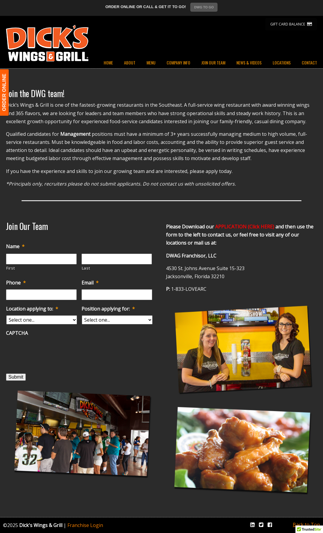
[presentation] (51, 351)
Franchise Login (85, 525)
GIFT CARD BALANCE (291, 24)
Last (86, 268)
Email (90, 283)
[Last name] (116, 259)
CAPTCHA (17, 333)
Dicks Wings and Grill (47, 43)
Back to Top (306, 524)
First (10, 268)
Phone (16, 283)
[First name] (41, 259)
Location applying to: (32, 309)
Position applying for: (108, 309)
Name (15, 246)
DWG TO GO (204, 7)
